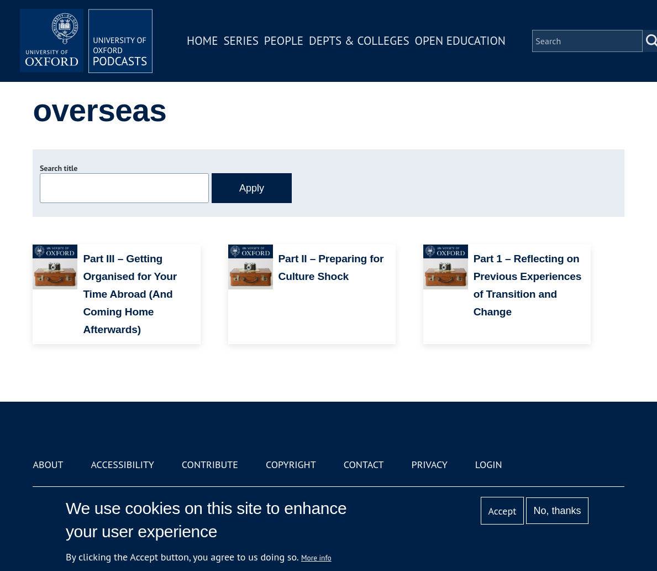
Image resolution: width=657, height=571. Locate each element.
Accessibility (122, 464)
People (283, 40)
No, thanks (557, 510)
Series (240, 40)
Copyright (291, 464)
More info (316, 558)
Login (488, 464)
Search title (58, 168)
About (48, 464)
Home (202, 40)
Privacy (430, 464)
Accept (502, 511)
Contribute (210, 464)
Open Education (460, 40)
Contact (364, 464)
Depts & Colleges (359, 40)
